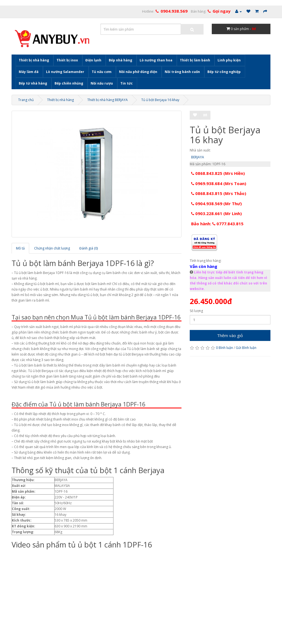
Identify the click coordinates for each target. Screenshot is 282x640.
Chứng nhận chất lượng (52, 248)
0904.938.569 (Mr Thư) (216, 203)
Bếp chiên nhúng (69, 83)
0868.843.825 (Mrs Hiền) (218, 173)
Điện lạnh (93, 60)
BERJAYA (197, 157)
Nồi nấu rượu (102, 83)
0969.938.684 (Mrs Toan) (218, 183)
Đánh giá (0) (88, 248)
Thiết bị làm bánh (195, 60)
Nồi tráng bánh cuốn (182, 71)
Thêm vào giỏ (230, 335)
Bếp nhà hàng (120, 60)
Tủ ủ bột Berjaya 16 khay (160, 99)
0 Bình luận (224, 347)
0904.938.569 (174, 11)
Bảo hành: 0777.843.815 (217, 223)
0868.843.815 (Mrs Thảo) (218, 193)
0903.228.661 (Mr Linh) (216, 213)
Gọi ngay (222, 11)
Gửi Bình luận (246, 347)
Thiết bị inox (67, 60)
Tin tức (126, 83)
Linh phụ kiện (229, 60)
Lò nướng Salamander (65, 71)
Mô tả (20, 248)
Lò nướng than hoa (156, 60)
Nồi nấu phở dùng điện (138, 71)
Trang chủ (26, 99)
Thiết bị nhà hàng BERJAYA (107, 99)
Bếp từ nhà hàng (33, 83)
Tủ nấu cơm (102, 71)
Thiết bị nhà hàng (34, 60)
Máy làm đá (29, 71)
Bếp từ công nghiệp (224, 71)
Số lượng (196, 310)
